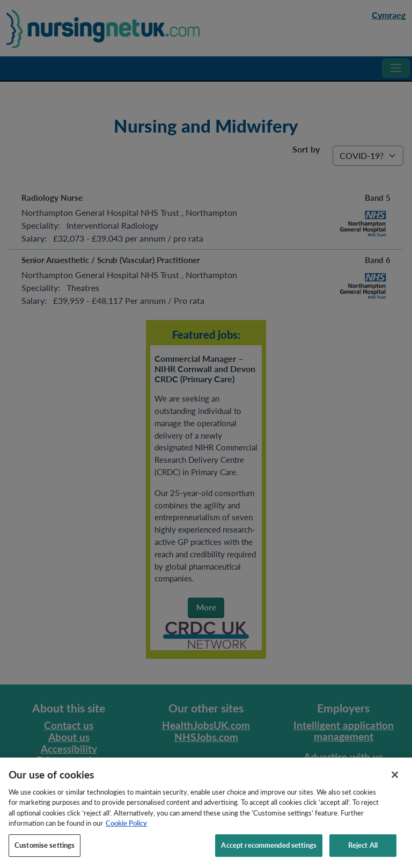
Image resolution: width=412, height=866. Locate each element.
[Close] (395, 784)
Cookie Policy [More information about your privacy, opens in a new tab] (126, 833)
